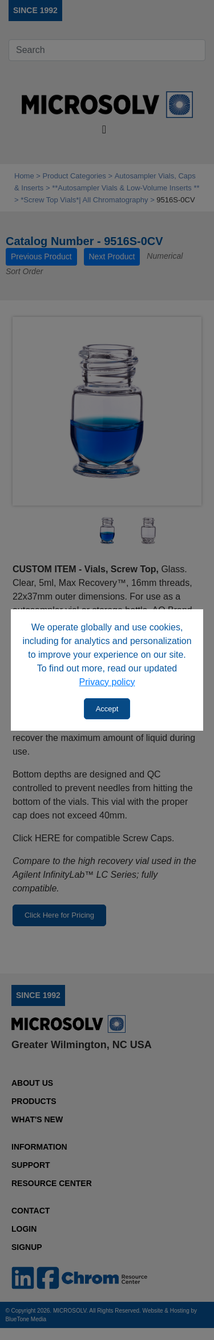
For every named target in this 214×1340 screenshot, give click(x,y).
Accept (107, 708)
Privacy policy (107, 682)
